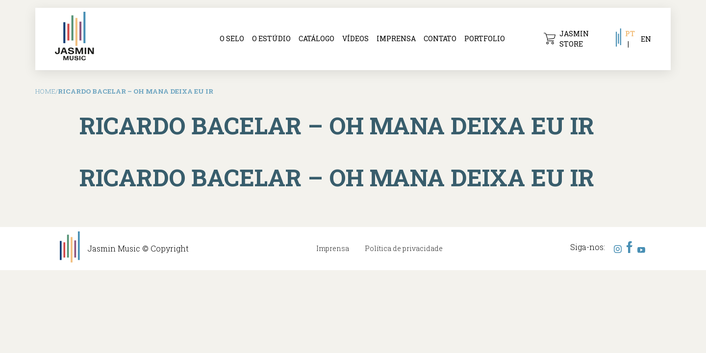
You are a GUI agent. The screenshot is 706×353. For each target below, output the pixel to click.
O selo (232, 38)
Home (45, 91)
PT (630, 33)
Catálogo (316, 38)
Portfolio (484, 38)
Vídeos (355, 38)
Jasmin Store (566, 39)
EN (646, 39)
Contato (440, 38)
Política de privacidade (404, 248)
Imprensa (396, 38)
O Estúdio (271, 38)
